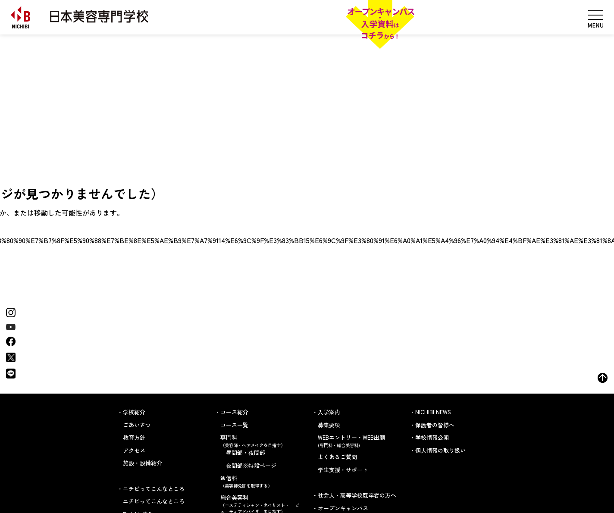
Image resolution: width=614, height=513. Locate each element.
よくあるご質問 (337, 457)
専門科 (261, 440)
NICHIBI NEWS (433, 412)
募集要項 (329, 425)
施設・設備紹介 (142, 463)
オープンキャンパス (343, 508)
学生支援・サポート (343, 470)
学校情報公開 (432, 437)
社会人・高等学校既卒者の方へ (357, 495)
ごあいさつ (137, 425)
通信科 (261, 481)
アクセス (134, 450)
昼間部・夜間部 (245, 452)
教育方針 (134, 437)
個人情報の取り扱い (440, 450)
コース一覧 (234, 425)
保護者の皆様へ (434, 425)
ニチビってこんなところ (154, 501)
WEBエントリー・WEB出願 (358, 440)
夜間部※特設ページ (251, 465)
